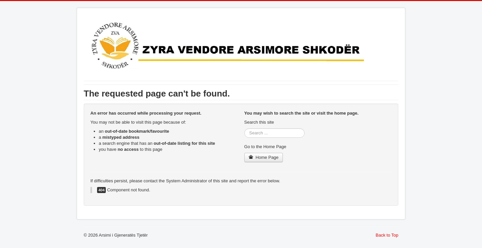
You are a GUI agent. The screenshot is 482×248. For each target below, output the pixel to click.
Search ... (244, 128)
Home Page (264, 157)
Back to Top (387, 235)
